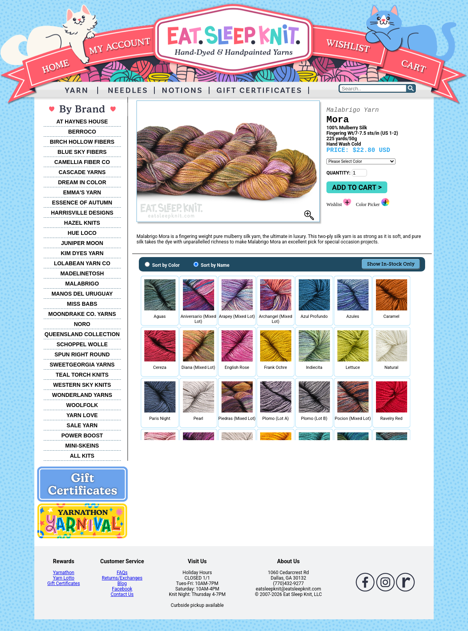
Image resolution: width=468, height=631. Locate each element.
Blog (122, 583)
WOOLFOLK (82, 405)
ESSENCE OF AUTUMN (82, 202)
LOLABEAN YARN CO (82, 263)
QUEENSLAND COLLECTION (82, 334)
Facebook (122, 589)
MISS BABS (82, 304)
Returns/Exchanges (122, 578)
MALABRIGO (82, 283)
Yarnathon (63, 572)
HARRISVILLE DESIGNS (82, 213)
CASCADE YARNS (82, 172)
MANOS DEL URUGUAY (82, 294)
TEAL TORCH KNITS (82, 375)
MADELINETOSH (82, 273)
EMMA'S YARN (82, 192)
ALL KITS (82, 456)
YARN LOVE (82, 415)
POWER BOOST (82, 435)
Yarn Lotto (63, 578)
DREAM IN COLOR (82, 182)
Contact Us (122, 594)
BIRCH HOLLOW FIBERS (82, 142)
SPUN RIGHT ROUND (82, 354)
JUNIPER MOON (82, 243)
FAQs (122, 572)
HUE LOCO (82, 233)
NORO (82, 324)
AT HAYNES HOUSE (82, 121)
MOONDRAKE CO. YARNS (82, 314)
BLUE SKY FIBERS (82, 152)
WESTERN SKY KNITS (82, 385)
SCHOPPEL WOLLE (82, 344)
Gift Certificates (63, 583)
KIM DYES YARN (82, 253)
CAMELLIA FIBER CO (82, 162)
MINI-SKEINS (82, 445)
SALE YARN (82, 425)
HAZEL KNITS (82, 223)
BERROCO (82, 132)
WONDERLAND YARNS (82, 395)
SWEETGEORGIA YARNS (82, 364)
